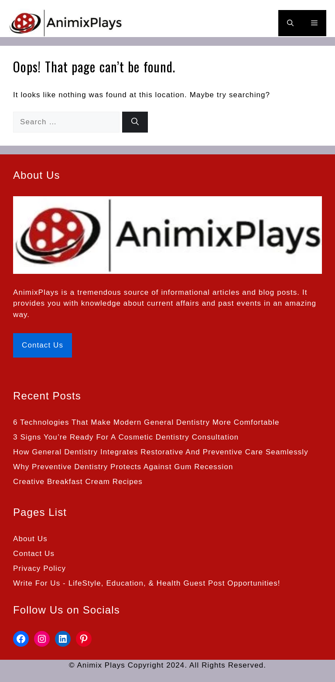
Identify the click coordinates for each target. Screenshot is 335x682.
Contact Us (42, 345)
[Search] (135, 122)
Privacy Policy (39, 568)
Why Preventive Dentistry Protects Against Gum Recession (123, 467)
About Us (30, 539)
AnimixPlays (36, 292)
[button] (290, 23)
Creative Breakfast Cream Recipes (78, 481)
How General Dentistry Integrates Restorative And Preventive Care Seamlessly (160, 452)
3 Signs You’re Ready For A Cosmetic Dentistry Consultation (126, 437)
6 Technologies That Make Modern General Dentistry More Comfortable (146, 422)
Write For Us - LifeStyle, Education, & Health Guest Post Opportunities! (146, 583)
